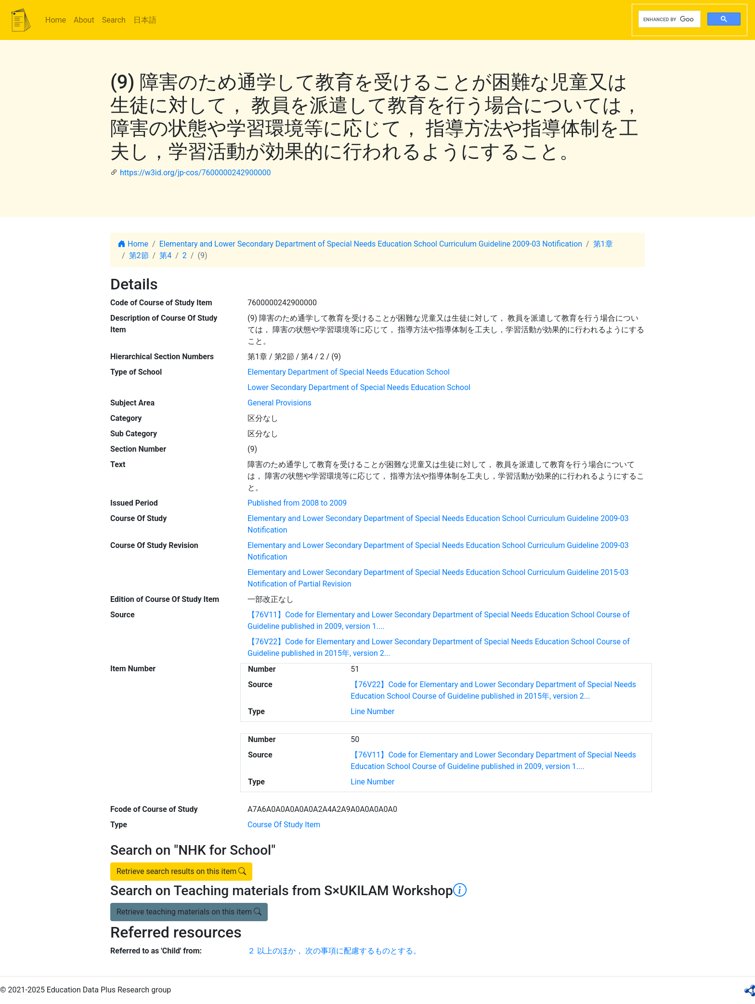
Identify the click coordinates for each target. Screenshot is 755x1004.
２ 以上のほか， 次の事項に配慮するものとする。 (334, 950)
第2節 (139, 255)
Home (55, 20)
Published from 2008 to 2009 (297, 503)
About (84, 20)
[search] (668, 19)
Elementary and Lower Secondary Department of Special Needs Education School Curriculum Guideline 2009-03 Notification (370, 243)
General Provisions (279, 402)
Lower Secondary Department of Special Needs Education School (358, 387)
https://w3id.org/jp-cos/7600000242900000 (195, 172)
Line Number (372, 711)
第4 (165, 255)
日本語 (144, 20)
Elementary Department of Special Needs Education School (348, 372)
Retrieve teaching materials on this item (189, 911)
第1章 (603, 243)
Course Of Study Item (283, 824)
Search (114, 20)
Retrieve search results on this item (181, 871)
